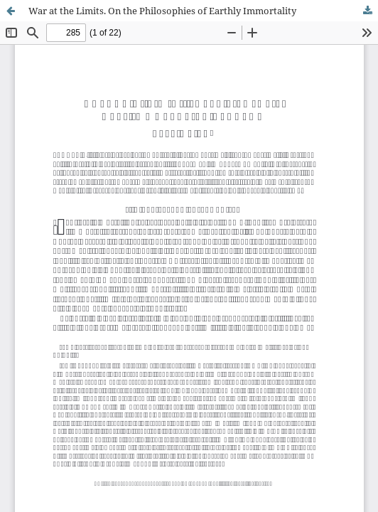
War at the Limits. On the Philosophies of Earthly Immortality (162, 10)
